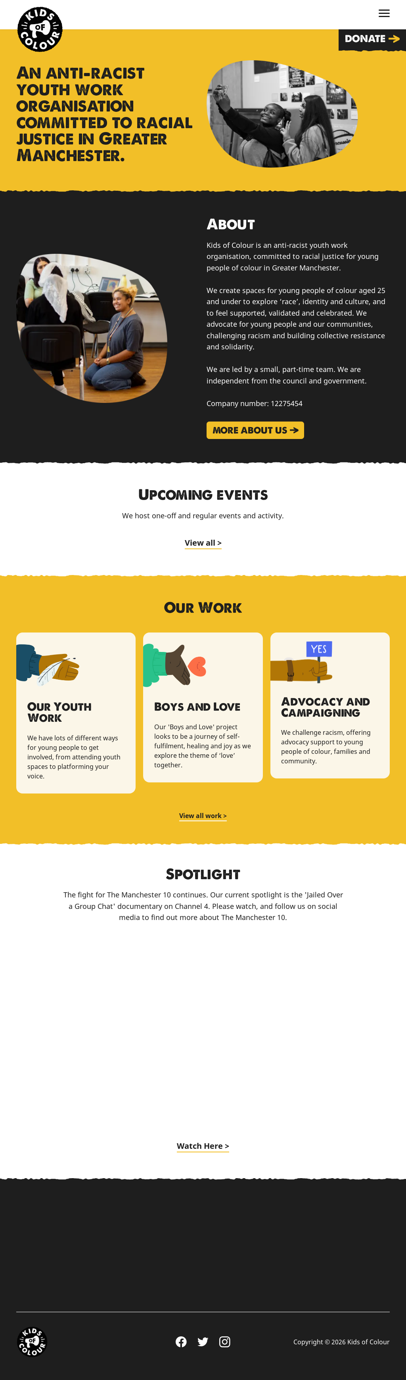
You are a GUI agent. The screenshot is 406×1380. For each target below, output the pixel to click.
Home (39, 29)
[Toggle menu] (384, 13)
